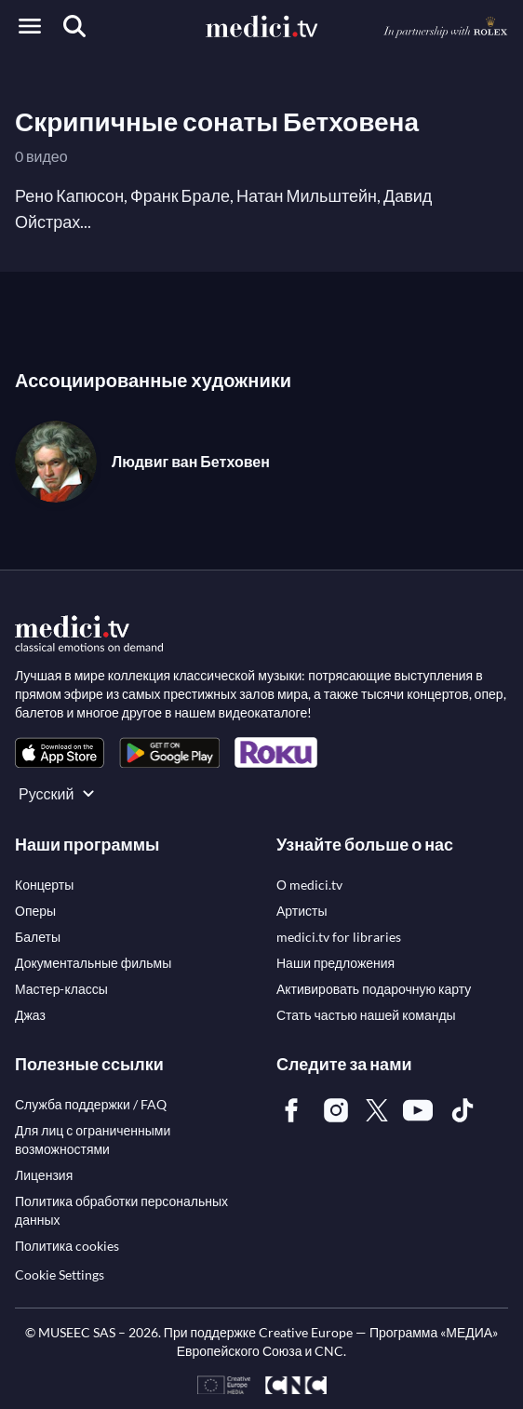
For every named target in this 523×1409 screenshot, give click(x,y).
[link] (59, 752)
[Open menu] (30, 26)
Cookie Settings (59, 1274)
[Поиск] (74, 26)
